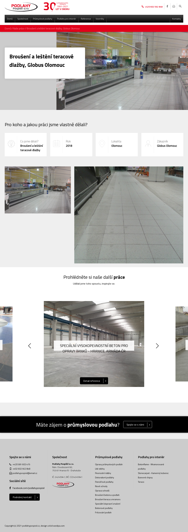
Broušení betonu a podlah (107, 495)
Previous (30, 346)
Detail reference (91, 381)
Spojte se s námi (135, 424)
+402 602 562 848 (21, 468)
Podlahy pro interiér (66, 18)
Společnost (22, 18)
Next (158, 346)
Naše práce (19, 28)
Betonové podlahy (104, 508)
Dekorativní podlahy (104, 477)
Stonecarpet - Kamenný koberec (153, 473)
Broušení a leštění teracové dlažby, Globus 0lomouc (53, 28)
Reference (86, 18)
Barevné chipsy (145, 477)
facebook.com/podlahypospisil (28, 488)
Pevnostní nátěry (103, 473)
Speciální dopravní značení (107, 503)
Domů (10, 18)
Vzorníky (100, 18)
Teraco (141, 481)
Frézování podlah (103, 512)
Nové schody (101, 486)
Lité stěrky (100, 468)
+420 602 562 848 (154, 6)
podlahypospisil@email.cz (25, 473)
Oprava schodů (102, 490)
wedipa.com (59, 525)
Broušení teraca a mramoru (107, 499)
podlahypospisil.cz (31, 525)
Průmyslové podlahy (42, 18)
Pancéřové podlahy (104, 481)
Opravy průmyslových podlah (109, 464)
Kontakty (176, 18)
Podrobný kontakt (22, 497)
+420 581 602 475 (21, 464)
